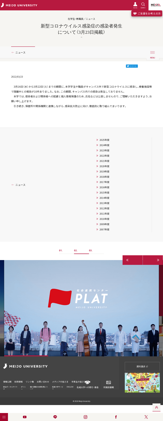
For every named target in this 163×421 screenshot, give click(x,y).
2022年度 (104, 155)
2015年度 (104, 192)
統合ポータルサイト (10, 387)
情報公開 (7, 381)
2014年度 (104, 198)
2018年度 (104, 176)
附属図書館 (108, 384)
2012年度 (104, 208)
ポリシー (23, 387)
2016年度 (104, 187)
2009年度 (104, 224)
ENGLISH (70, 386)
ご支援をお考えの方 (147, 13)
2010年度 (104, 219)
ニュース (20, 52)
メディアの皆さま (61, 381)
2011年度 (104, 213)
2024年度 (104, 145)
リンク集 (30, 381)
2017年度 (104, 182)
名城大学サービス (57, 387)
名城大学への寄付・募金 (87, 384)
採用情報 (18, 381)
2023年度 (104, 150)
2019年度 (104, 171)
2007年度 (104, 229)
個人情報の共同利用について (39, 387)
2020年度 (104, 166)
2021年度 (104, 161)
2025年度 (104, 140)
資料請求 (142, 366)
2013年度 (104, 203)
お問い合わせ (43, 381)
